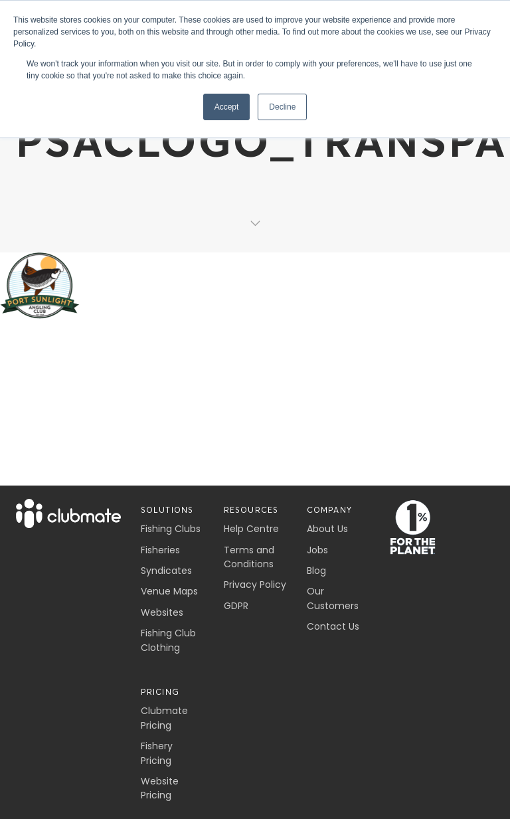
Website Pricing (160, 788)
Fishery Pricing (157, 753)
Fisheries (160, 550)
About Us (327, 528)
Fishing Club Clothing (168, 640)
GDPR (236, 605)
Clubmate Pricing (164, 717)
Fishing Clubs (171, 528)
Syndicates (166, 570)
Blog (316, 570)
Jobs (317, 550)
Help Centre (251, 528)
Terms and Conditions (249, 557)
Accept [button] (226, 107)
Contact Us (333, 626)
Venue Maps (169, 591)
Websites (162, 612)
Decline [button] (282, 107)
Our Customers (333, 598)
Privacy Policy (255, 584)
